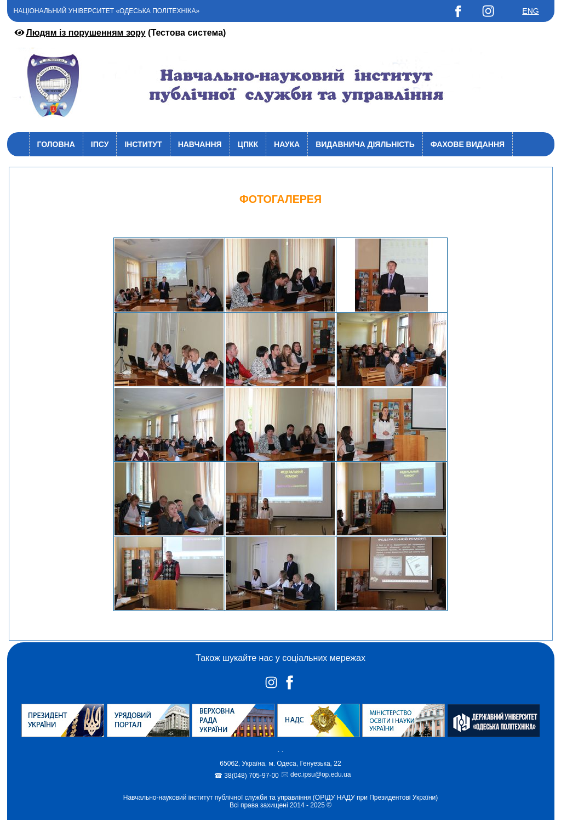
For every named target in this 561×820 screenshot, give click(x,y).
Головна (56, 144)
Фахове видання (468, 144)
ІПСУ (100, 144)
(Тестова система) (119, 32)
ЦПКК (248, 144)
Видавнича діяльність (365, 144)
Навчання (200, 144)
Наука (287, 144)
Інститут (143, 144)
